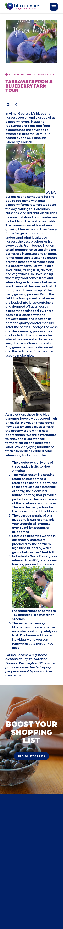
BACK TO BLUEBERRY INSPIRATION (31, 74)
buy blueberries (31, 756)
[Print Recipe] (8, 104)
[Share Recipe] (16, 104)
